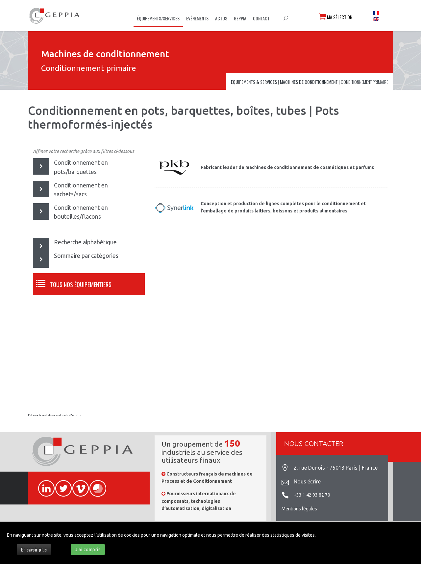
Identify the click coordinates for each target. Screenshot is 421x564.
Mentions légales (299, 508)
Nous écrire (307, 481)
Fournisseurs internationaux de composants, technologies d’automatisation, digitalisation (198, 501)
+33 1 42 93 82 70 (312, 495)
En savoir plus (34, 549)
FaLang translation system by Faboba (54, 415)
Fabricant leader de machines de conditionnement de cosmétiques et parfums (287, 167)
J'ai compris (88, 549)
